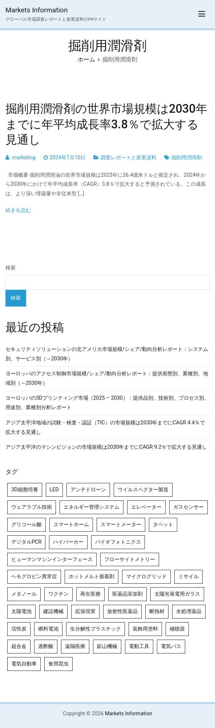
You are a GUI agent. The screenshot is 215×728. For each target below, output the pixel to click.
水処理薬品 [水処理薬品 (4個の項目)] (189, 611)
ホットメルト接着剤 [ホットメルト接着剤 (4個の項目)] (91, 576)
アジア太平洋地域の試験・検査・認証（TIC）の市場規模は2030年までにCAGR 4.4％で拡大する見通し (105, 427)
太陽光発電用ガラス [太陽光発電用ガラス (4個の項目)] (177, 594)
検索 (10, 268)
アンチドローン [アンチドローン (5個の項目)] (88, 490)
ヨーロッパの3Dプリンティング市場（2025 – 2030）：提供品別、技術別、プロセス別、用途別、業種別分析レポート (107, 403)
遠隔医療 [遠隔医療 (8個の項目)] (75, 646)
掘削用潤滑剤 (186, 158)
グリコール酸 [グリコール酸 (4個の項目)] (26, 524)
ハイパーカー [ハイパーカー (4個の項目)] (68, 542)
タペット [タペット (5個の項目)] (163, 524)
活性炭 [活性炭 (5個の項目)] (19, 629)
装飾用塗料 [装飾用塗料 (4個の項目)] (145, 629)
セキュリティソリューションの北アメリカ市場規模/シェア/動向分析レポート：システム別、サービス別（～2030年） (106, 354)
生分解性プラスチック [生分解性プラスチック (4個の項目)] (95, 629)
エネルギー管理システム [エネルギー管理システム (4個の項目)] (91, 507)
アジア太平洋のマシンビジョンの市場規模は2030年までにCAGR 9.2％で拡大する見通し (106, 447)
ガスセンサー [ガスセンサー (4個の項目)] (188, 507)
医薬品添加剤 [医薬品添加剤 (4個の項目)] (127, 594)
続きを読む (18, 210)
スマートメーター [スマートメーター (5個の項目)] (121, 524)
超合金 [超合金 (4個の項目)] (19, 646)
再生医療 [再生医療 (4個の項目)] (90, 594)
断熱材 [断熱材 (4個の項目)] (157, 611)
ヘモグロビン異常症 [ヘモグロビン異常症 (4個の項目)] (34, 576)
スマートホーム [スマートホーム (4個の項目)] (71, 524)
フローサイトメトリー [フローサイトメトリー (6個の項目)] (129, 559)
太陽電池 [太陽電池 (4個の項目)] (21, 611)
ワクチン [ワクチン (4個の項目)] (58, 594)
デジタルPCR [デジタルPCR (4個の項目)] (26, 542)
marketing (24, 158)
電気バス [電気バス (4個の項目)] (171, 646)
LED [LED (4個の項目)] (54, 490)
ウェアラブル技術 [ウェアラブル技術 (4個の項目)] (31, 507)
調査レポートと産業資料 (129, 158)
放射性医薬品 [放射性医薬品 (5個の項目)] (122, 611)
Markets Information (36, 10)
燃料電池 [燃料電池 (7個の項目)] (48, 629)
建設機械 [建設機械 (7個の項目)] (53, 611)
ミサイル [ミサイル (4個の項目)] (188, 576)
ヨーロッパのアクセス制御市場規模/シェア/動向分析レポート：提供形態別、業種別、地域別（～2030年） (106, 378)
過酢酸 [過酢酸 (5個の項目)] (45, 646)
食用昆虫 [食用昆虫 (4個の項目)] (58, 664)
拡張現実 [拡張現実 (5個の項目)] (85, 611)
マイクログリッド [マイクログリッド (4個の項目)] (146, 576)
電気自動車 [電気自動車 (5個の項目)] (24, 664)
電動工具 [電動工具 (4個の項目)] (139, 646)
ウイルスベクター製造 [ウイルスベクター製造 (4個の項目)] (143, 490)
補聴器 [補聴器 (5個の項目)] (177, 629)
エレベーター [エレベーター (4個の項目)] (146, 507)
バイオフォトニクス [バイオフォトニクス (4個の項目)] (118, 542)
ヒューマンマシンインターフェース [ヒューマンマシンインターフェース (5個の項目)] (52, 559)
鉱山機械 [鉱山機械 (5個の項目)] (107, 646)
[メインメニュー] (201, 14)
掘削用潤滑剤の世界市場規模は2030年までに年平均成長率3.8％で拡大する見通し (106, 124)
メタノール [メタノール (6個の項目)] (24, 594)
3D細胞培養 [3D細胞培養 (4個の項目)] (24, 490)
